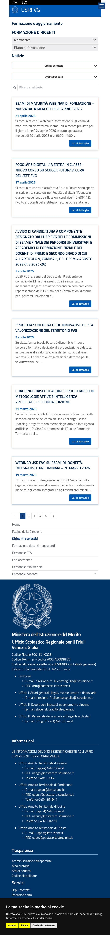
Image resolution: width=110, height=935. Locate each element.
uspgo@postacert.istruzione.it (53, 772)
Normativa (22, 40)
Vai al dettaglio (80, 143)
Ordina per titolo (53, 66)
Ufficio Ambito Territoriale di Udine (42, 806)
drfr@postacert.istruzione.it (51, 685)
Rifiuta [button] (24, 925)
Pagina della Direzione (27, 531)
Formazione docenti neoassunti (33, 545)
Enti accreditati (22, 559)
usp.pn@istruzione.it (50, 789)
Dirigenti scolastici (25, 538)
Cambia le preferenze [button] (44, 925)
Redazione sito (22, 894)
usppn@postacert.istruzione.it (53, 794)
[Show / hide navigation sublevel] (95, 574)
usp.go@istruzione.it (50, 768)
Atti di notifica (21, 870)
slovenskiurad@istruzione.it (55, 709)
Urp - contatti (21, 889)
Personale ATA (22, 552)
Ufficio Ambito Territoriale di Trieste (43, 827)
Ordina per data (54, 77)
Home (16, 524)
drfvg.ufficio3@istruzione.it (54, 721)
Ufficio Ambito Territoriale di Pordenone (45, 784)
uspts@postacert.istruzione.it (52, 837)
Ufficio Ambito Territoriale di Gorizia (43, 763)
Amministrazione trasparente (32, 860)
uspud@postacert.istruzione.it (53, 816)
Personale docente (25, 573)
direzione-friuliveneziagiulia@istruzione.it (64, 680)
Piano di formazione (29, 47)
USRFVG (30, 9)
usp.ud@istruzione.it (50, 811)
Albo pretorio (20, 865)
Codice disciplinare (24, 875)
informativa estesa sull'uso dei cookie (30, 918)
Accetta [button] (12, 925)
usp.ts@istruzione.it (49, 832)
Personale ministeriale (27, 566)
